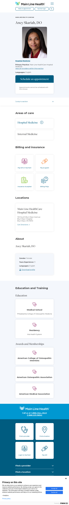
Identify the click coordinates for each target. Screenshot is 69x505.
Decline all (54, 492)
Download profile (32, 270)
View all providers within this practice (29, 68)
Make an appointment (24, 8)
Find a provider (23, 466)
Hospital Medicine (22, 61)
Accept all (54, 488)
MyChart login (42, 8)
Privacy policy (6, 498)
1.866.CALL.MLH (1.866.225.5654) (37, 414)
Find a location (23, 472)
